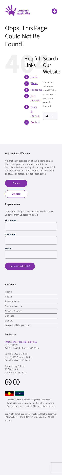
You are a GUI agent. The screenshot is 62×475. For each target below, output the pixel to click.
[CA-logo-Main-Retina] (17, 6)
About (34, 83)
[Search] (47, 116)
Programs (36, 90)
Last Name (11, 234)
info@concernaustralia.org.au (21, 342)
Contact (35, 122)
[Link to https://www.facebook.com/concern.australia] (16, 382)
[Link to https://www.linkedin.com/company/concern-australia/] (8, 382)
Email (9, 248)
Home (34, 77)
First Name (11, 220)
